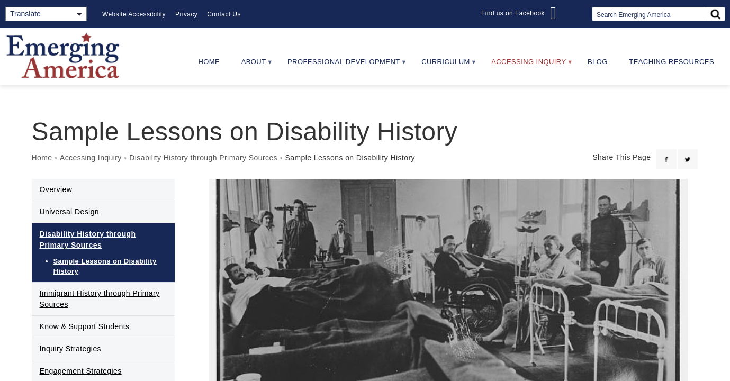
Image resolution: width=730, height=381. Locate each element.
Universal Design (70, 211)
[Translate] (46, 14)
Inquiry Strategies (71, 348)
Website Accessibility (134, 14)
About (252, 65)
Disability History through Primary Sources (203, 157)
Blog (598, 62)
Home (209, 62)
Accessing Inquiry (527, 65)
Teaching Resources (671, 62)
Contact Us (224, 14)
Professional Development (342, 65)
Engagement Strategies (81, 371)
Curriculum (444, 65)
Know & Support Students (85, 326)
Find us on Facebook (513, 13)
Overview (56, 189)
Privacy (186, 14)
